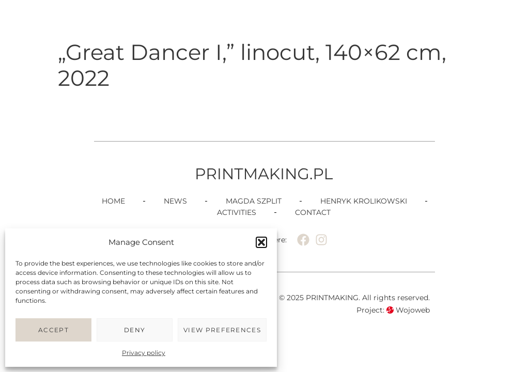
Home (113, 201)
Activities (236, 212)
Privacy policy (143, 353)
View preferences (222, 330)
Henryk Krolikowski (363, 201)
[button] (261, 242)
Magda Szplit (254, 201)
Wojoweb (408, 310)
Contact (313, 212)
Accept (53, 330)
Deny (134, 330)
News (175, 201)
